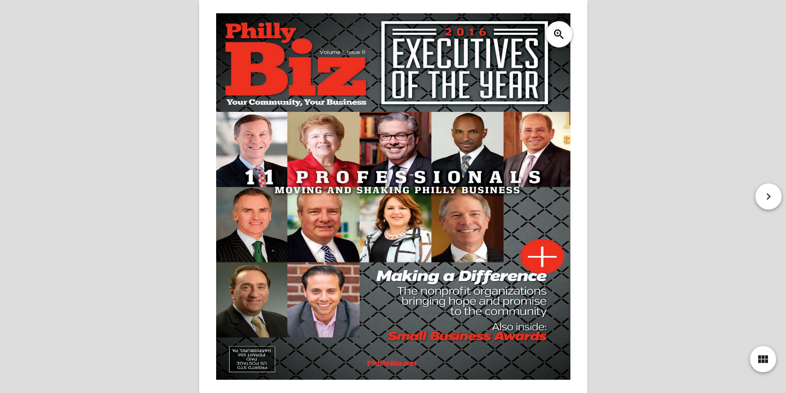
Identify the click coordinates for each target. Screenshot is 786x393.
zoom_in (558, 34)
